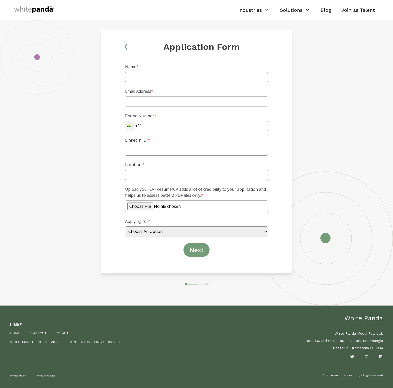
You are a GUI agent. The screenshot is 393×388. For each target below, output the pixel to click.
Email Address (139, 91)
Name (132, 66)
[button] (130, 126)
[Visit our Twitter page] (352, 357)
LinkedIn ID (137, 140)
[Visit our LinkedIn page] (381, 357)
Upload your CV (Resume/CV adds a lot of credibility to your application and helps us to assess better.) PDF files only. (195, 192)
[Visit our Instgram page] (366, 357)
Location (135, 164)
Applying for (138, 221)
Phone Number (140, 116)
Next (196, 250)
